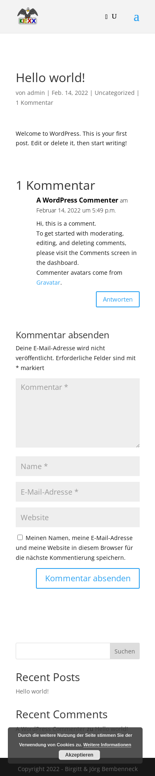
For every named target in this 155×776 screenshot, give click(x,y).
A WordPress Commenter (77, 200)
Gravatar (48, 282)
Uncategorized (115, 93)
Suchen (124, 651)
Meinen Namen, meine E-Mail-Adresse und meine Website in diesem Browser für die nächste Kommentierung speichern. (74, 547)
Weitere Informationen (107, 744)
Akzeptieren (79, 755)
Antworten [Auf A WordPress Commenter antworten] (118, 299)
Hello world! (32, 691)
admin (36, 93)
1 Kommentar (34, 102)
